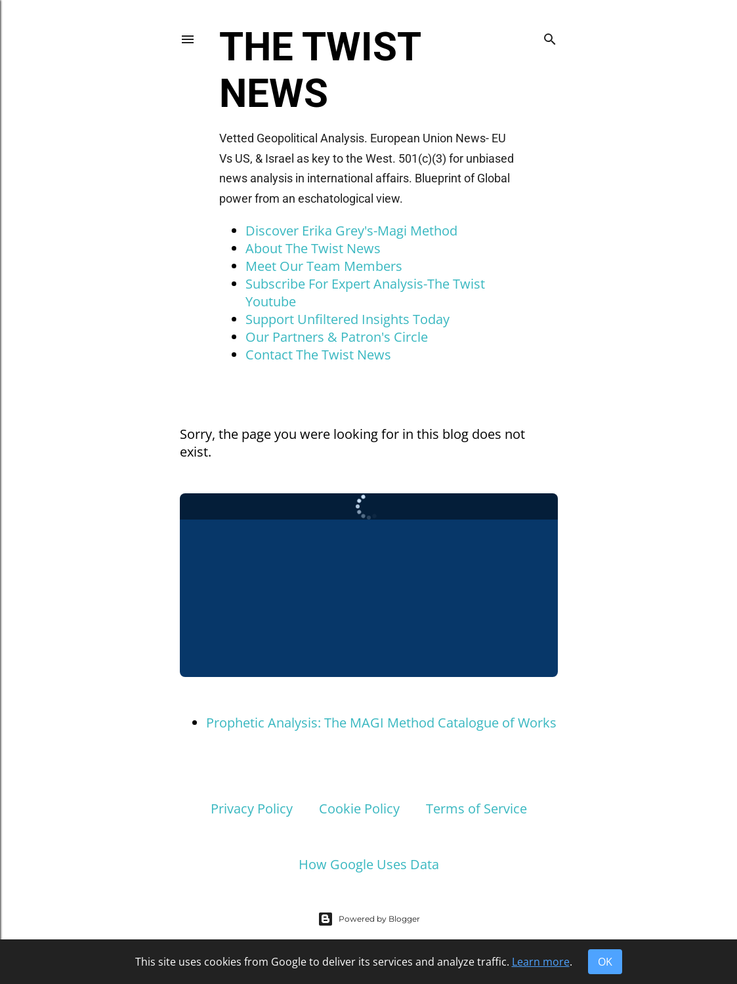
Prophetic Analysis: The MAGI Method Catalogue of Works (381, 722)
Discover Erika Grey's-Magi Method (351, 230)
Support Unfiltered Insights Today (347, 319)
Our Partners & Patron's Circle (336, 337)
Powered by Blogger (369, 919)
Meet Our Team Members (323, 266)
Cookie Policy (359, 808)
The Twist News (319, 70)
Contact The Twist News (318, 354)
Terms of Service (476, 808)
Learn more (541, 961)
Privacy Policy (252, 808)
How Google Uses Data (369, 864)
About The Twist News (313, 248)
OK (605, 961)
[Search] (550, 37)
